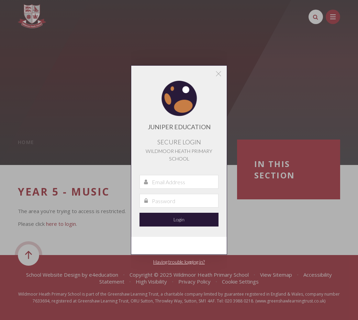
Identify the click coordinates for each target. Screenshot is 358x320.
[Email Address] (179, 182)
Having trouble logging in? (179, 262)
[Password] (179, 201)
